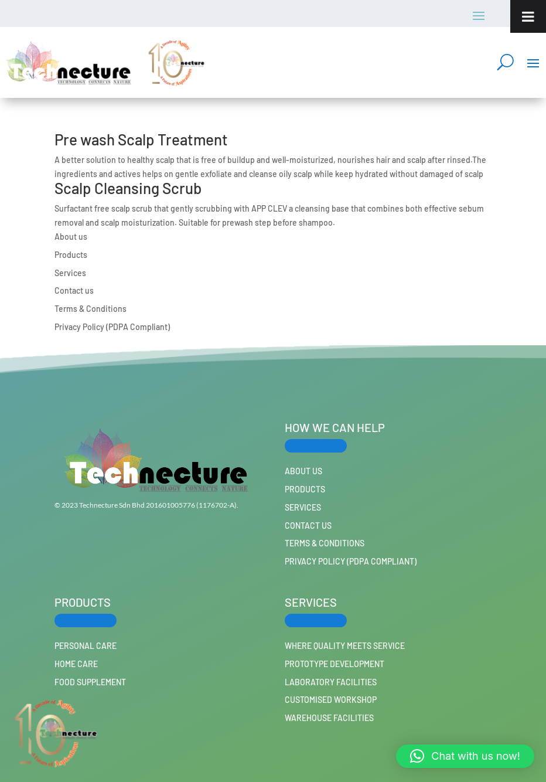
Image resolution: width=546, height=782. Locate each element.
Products (70, 255)
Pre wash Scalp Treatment (141, 139)
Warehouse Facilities (329, 718)
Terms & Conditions (90, 309)
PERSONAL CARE (85, 646)
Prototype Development (334, 664)
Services (70, 273)
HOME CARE (76, 664)
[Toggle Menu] (528, 16)
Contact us (74, 290)
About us (70, 237)
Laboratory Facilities (331, 682)
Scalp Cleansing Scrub (128, 188)
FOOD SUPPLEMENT (90, 682)
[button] (465, 756)
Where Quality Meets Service (345, 646)
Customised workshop (331, 700)
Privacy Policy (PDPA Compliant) (112, 327)
